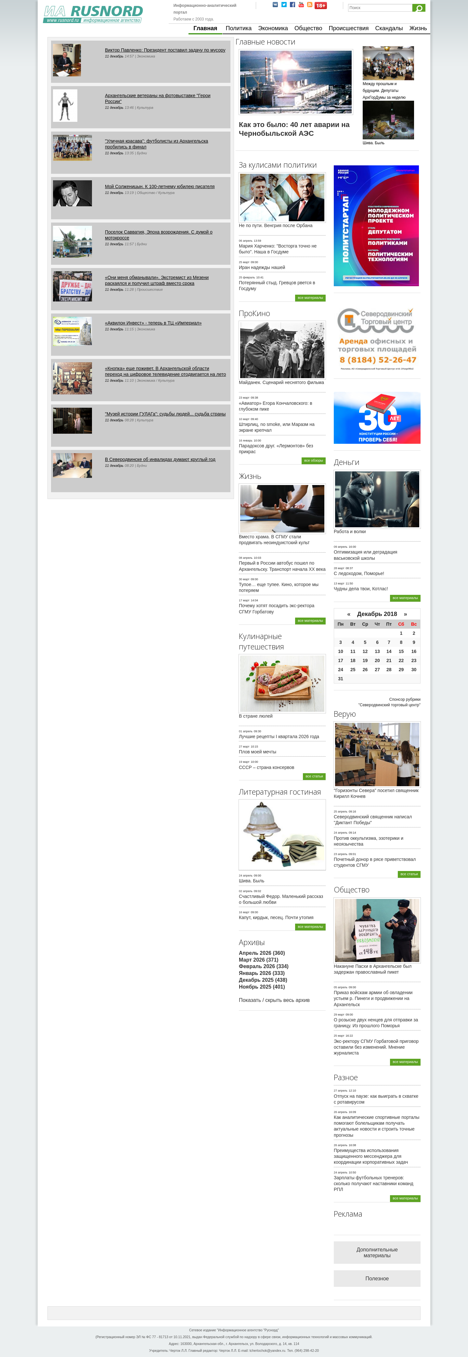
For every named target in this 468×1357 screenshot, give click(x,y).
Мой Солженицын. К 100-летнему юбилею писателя (159, 186)
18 (353, 660)
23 (414, 660)
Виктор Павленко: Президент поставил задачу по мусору (165, 50)
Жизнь (418, 28)
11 (353, 651)
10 (340, 651)
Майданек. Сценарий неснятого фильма (281, 382)
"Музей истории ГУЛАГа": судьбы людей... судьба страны (165, 413)
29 (401, 669)
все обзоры (313, 460)
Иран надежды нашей (262, 267)
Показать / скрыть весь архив (274, 1000)
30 (414, 669)
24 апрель (246, 875)
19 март (244, 761)
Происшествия (349, 28)
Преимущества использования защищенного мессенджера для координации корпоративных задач (371, 1156)
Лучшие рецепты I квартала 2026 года (279, 736)
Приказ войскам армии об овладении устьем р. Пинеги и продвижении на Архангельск (373, 998)
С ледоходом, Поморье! (359, 573)
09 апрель (340, 546)
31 (340, 678)
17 (340, 660)
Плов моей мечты (257, 751)
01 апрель (246, 731)
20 (377, 660)
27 (377, 669)
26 (365, 669)
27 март (244, 746)
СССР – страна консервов (266, 767)
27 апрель (340, 1090)
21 (389, 660)
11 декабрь (114, 56)
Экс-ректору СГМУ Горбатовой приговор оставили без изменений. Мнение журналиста (376, 1047)
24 (340, 669)
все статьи (314, 776)
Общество (308, 28)
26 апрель (340, 1112)
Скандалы (389, 28)
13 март (339, 583)
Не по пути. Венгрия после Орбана (276, 225)
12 (365, 651)
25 (353, 669)
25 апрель (340, 811)
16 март (244, 912)
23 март (244, 397)
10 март (244, 419)
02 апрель (246, 891)
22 (401, 660)
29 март (339, 1014)
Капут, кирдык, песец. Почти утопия (276, 917)
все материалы (310, 298)
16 (414, 651)
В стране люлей (256, 716)
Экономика (273, 28)
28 (389, 669)
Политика (239, 28)
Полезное (377, 1278)
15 (401, 651)
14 (389, 651)
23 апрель (340, 854)
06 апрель (246, 240)
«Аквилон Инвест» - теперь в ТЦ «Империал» (153, 323)
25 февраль (247, 277)
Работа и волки (350, 531)
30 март (244, 579)
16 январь (246, 440)
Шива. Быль (251, 880)
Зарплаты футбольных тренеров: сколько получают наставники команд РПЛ (373, 1183)
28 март (339, 568)
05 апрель (340, 987)
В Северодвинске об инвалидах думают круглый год (160, 459)
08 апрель (246, 557)
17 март (244, 600)
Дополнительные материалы (377, 1252)
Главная (205, 28)
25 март (244, 262)
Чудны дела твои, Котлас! (361, 588)
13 (377, 651)
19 (365, 660)
